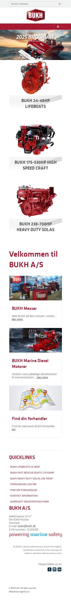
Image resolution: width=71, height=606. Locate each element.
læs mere (17, 319)
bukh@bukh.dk (27, 526)
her (14, 429)
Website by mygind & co (19, 592)
